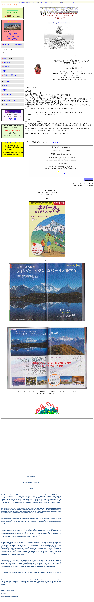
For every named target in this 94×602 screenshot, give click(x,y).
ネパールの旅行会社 (22, 2)
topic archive (56, 142)
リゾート (64, 2)
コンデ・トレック (12, 35)
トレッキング (30, 2)
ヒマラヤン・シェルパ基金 (12, 142)
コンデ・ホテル (13, 33)
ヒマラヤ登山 (35, 2)
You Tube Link (12, 40)
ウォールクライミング (43, 2)
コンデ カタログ (12, 38)
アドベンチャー (73, 2)
